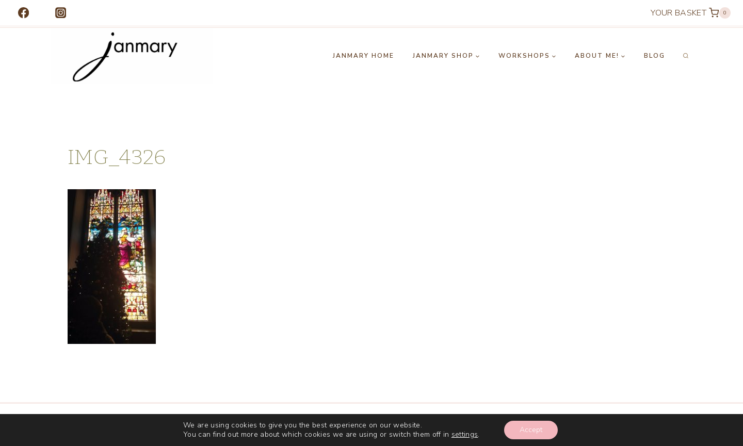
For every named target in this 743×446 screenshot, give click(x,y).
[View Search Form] (686, 56)
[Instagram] (61, 13)
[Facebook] (23, 13)
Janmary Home (363, 56)
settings (464, 434)
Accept (531, 430)
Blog (654, 56)
